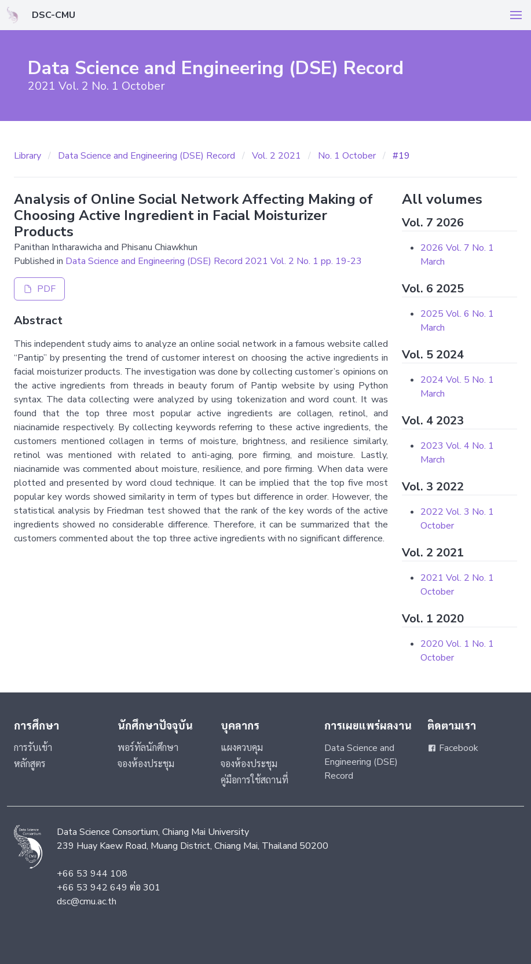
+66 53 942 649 (92, 887)
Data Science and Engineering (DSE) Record (146, 155)
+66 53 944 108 (92, 873)
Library (27, 155)
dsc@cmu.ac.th (86, 901)
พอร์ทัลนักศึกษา (148, 748)
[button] (516, 15)
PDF (39, 289)
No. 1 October (347, 155)
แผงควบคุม (242, 748)
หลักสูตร (30, 764)
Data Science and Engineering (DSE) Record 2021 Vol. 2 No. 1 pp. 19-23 (213, 261)
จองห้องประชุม (146, 764)
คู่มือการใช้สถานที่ (254, 780)
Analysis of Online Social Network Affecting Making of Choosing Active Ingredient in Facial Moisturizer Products (193, 215)
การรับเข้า (33, 748)
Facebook (452, 748)
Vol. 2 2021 (276, 155)
